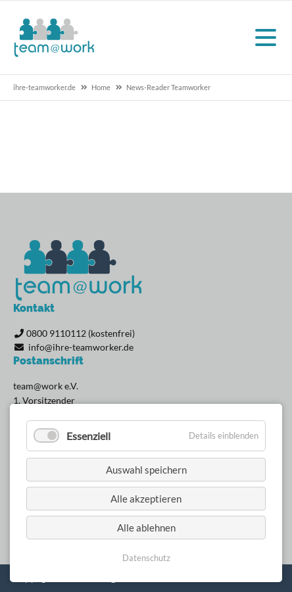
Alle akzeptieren (146, 499)
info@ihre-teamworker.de (81, 347)
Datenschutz (146, 558)
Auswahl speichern (146, 470)
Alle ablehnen (146, 527)
